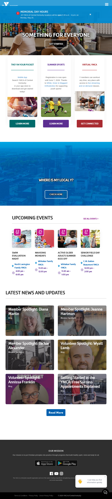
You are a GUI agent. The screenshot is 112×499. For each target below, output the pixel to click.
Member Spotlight (68, 318)
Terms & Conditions (20, 496)
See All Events (90, 219)
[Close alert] (90, 14)
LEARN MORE (22, 123)
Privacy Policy (33, 496)
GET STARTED (56, 43)
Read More (56, 412)
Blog (10, 318)
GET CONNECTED (89, 123)
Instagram (60, 473)
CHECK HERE (56, 194)
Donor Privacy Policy (46, 496)
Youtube (56, 473)
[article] (56, 14)
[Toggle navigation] (106, 4)
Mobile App (22, 77)
